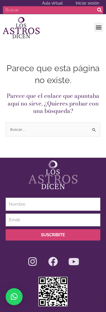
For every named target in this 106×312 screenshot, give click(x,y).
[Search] (99, 10)
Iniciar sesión (87, 3)
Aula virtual (52, 3)
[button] (98, 26)
